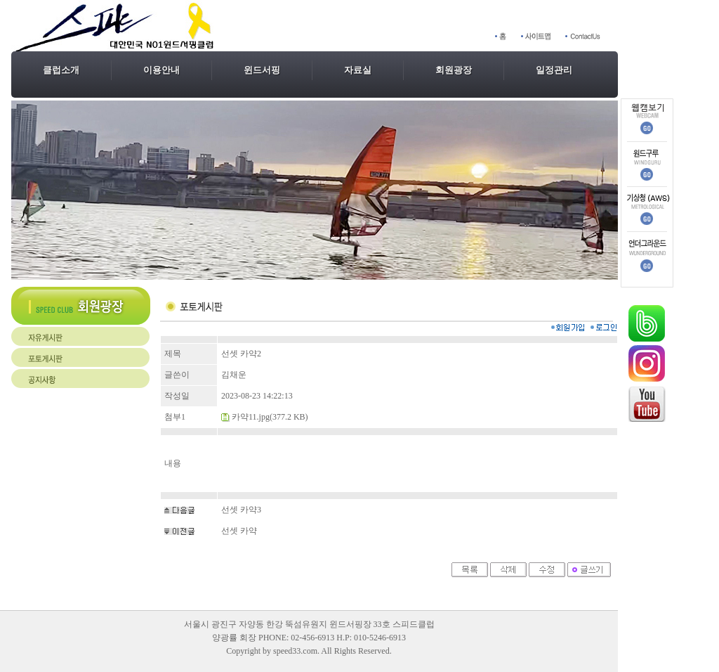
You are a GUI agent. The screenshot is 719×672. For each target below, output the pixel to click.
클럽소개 (61, 70)
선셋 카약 (239, 531)
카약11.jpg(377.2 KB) (270, 417)
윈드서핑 (262, 70)
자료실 (357, 70)
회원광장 (453, 70)
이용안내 (161, 70)
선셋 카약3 (241, 510)
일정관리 (554, 70)
